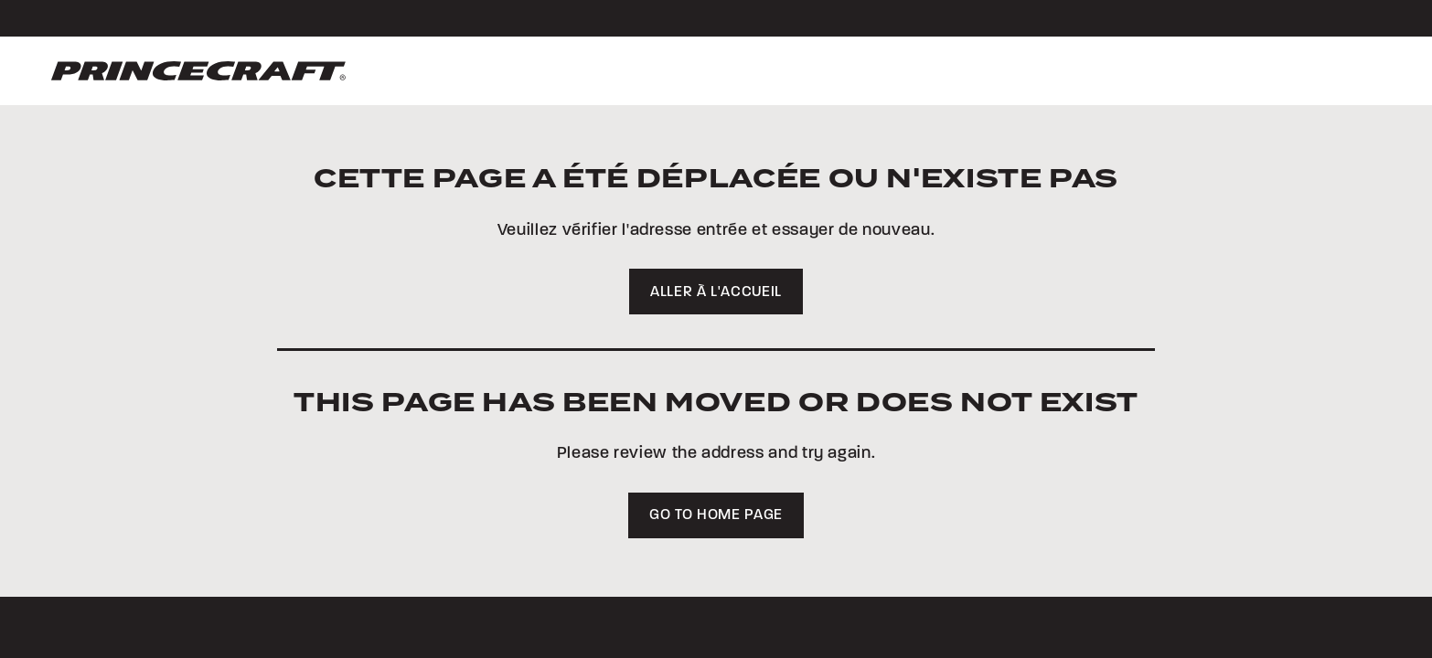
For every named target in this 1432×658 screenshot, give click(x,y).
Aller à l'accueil (716, 292)
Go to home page (716, 515)
